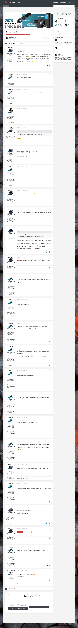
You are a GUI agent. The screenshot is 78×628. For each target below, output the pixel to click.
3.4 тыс (11, 133)
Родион (11, 74)
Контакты (32, 624)
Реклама (34, 6)
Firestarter (10, 507)
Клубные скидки (41, 6)
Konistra (10, 89)
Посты (11, 6)
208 (11, 513)
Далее (14, 43)
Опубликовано (22, 47)
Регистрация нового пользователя (18, 608)
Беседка (17, 38)
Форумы (6, 6)
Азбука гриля (45, 624)
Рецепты (28, 6)
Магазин (22, 6)
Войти (39, 607)
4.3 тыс (11, 54)
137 (11, 96)
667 (11, 115)
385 (11, 577)
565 (11, 234)
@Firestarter (19, 532)
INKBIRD (17, 6)
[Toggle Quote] (18, 131)
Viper (10, 127)
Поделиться (38, 38)
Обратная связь (38, 624)
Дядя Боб (10, 47)
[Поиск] (59, 6)
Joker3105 (10, 228)
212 (11, 173)
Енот (11, 108)
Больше (49, 6)
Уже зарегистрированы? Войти (59, 2)
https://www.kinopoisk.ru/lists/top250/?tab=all (34, 92)
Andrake (11, 166)
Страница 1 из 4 (23, 43)
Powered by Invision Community (39, 626)
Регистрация (71, 2)
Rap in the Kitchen (10, 570)
